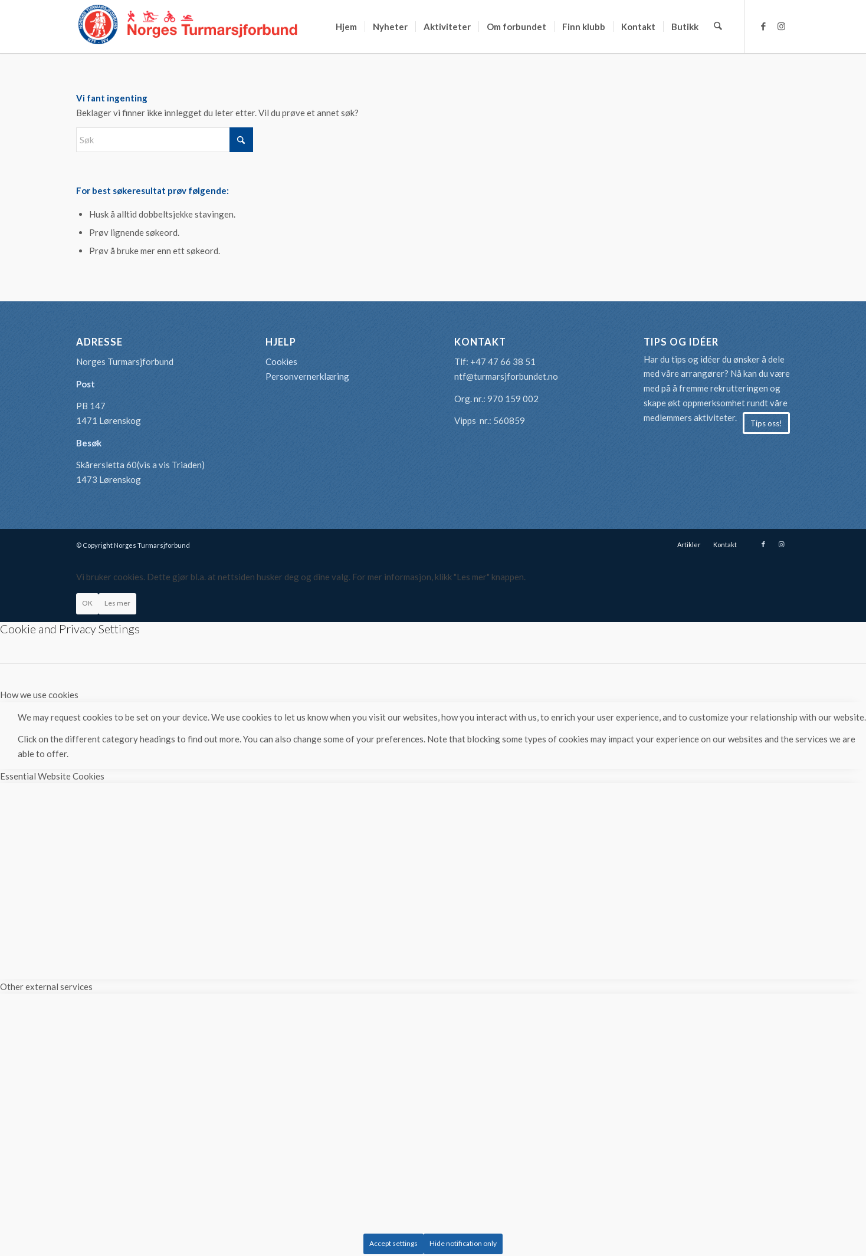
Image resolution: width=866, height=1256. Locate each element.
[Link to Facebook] (763, 26)
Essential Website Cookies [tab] (52, 776)
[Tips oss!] (766, 423)
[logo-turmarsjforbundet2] (188, 26)
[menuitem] (347, 26)
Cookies (281, 361)
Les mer (117, 603)
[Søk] (718, 26)
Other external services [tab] (46, 986)
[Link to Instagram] (781, 26)
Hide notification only (463, 1243)
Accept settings (393, 1243)
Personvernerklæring (307, 376)
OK (87, 603)
